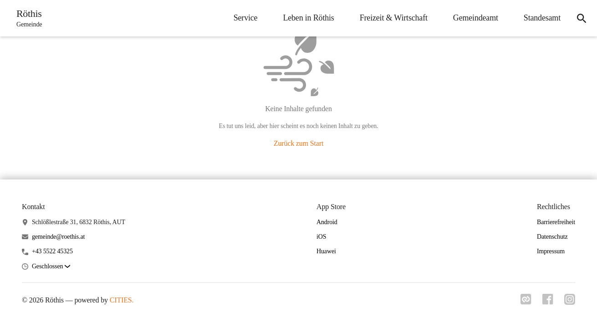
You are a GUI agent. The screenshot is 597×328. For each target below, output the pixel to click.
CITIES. (122, 300)
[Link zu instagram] (569, 302)
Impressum (551, 251)
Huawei (326, 251)
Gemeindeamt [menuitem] (475, 17)
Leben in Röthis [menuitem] (308, 17)
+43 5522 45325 (52, 251)
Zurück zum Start (298, 143)
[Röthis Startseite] (26, 18)
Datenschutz (552, 236)
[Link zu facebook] (547, 302)
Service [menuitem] (246, 17)
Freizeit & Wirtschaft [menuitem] (394, 17)
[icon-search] (581, 18)
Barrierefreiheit (556, 222)
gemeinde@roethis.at (58, 236)
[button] (51, 267)
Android (326, 222)
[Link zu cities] (525, 302)
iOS (321, 236)
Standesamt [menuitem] (542, 17)
